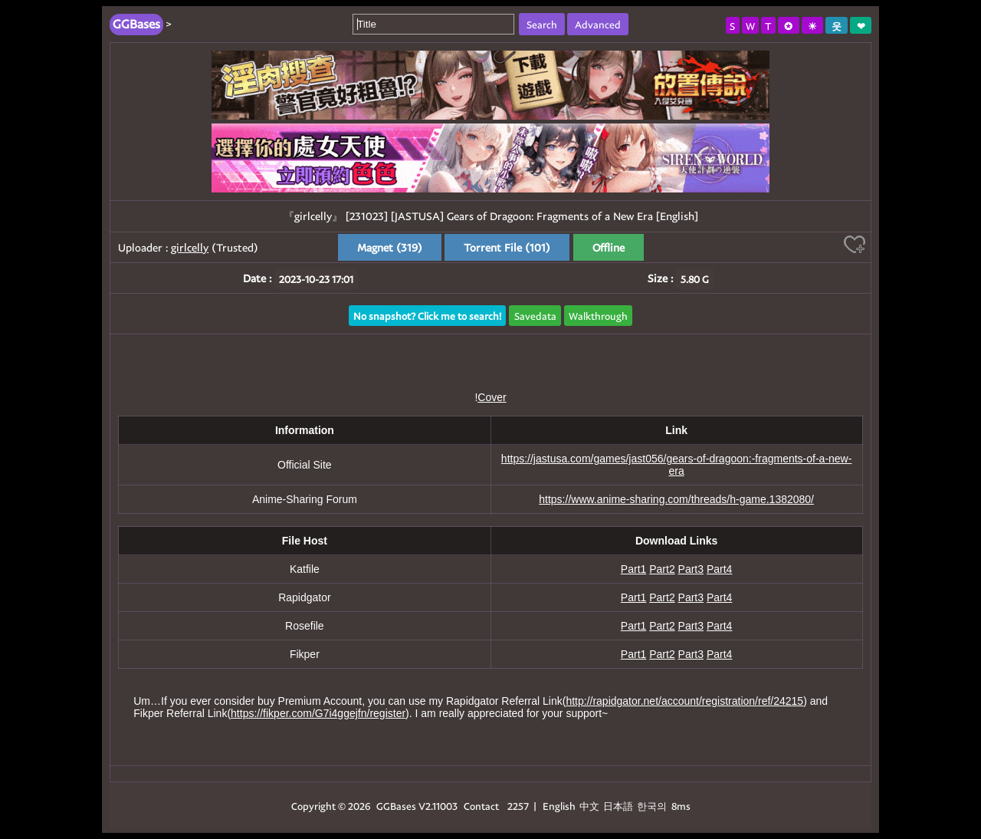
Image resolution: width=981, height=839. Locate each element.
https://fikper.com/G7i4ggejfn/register (318, 713)
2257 (518, 805)
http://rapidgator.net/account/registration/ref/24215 (684, 701)
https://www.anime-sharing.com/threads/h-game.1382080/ (676, 499)
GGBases (396, 805)
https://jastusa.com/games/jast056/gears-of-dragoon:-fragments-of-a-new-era (676, 464)
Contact (481, 805)
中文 (589, 805)
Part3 (691, 569)
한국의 (653, 805)
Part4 (719, 569)
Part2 (661, 569)
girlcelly (189, 247)
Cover (491, 397)
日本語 (618, 805)
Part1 (633, 569)
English (559, 805)
